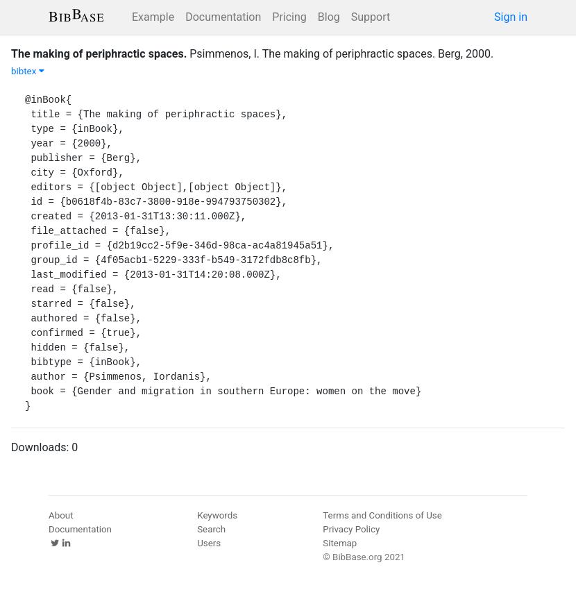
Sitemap (340, 543)
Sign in (510, 17)
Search (211, 529)
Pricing (289, 17)
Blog (329, 17)
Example (153, 17)
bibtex (27, 71)
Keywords (217, 515)
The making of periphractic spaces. (99, 53)
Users (209, 543)
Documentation (223, 17)
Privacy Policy (351, 529)
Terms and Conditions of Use (382, 515)
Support (370, 17)
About (61, 515)
